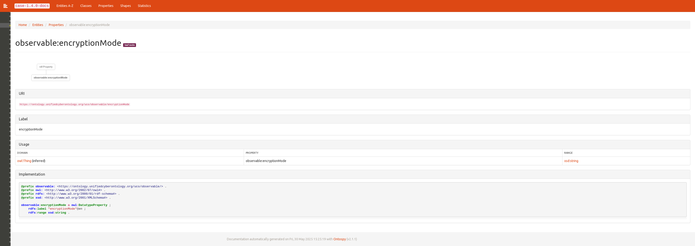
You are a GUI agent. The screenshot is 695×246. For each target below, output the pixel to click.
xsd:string (569, 161)
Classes (86, 6)
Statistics (144, 6)
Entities (27, 25)
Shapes (125, 6)
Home (12, 25)
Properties (105, 6)
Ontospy (329, 239)
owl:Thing (14, 161)
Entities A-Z (65, 6)
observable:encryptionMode (40, 77)
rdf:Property (35, 66)
